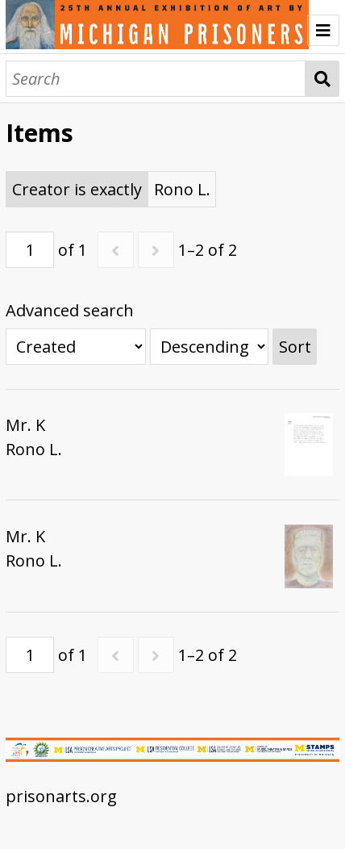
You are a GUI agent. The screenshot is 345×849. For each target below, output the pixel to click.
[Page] (30, 250)
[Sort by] (76, 346)
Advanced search (70, 310)
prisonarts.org (61, 796)
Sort (295, 347)
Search (322, 79)
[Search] (156, 79)
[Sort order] (209, 346)
